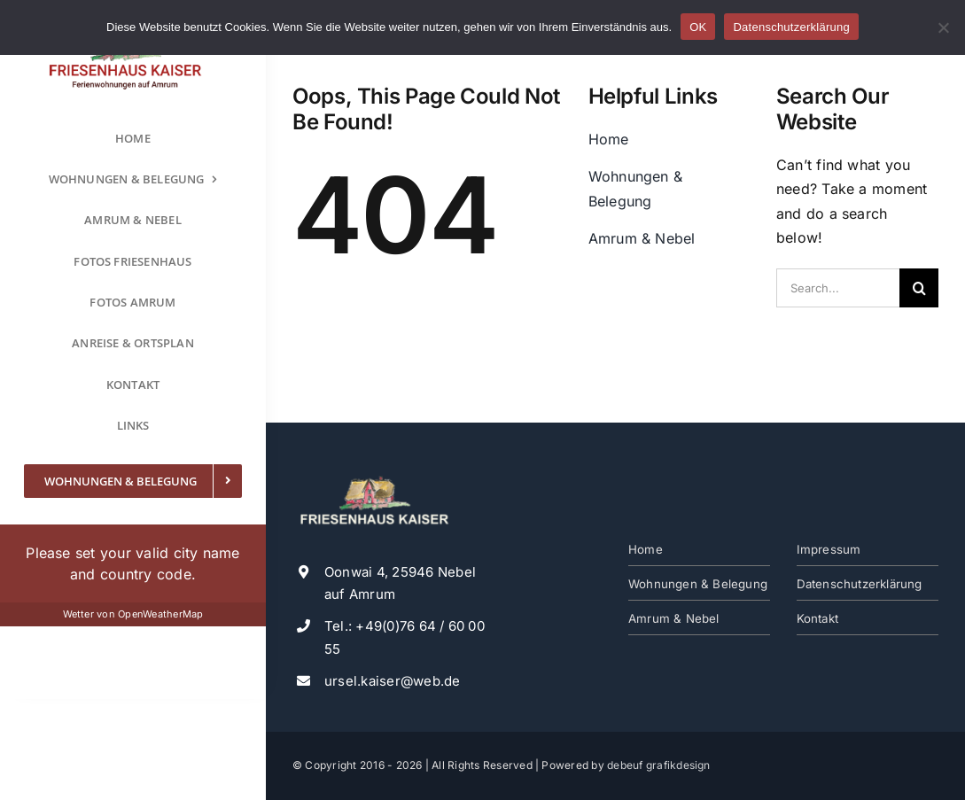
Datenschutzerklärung (791, 27)
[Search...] (837, 287)
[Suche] (918, 287)
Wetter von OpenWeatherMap (133, 614)
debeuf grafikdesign (659, 765)
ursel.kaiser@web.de (392, 680)
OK (697, 27)
